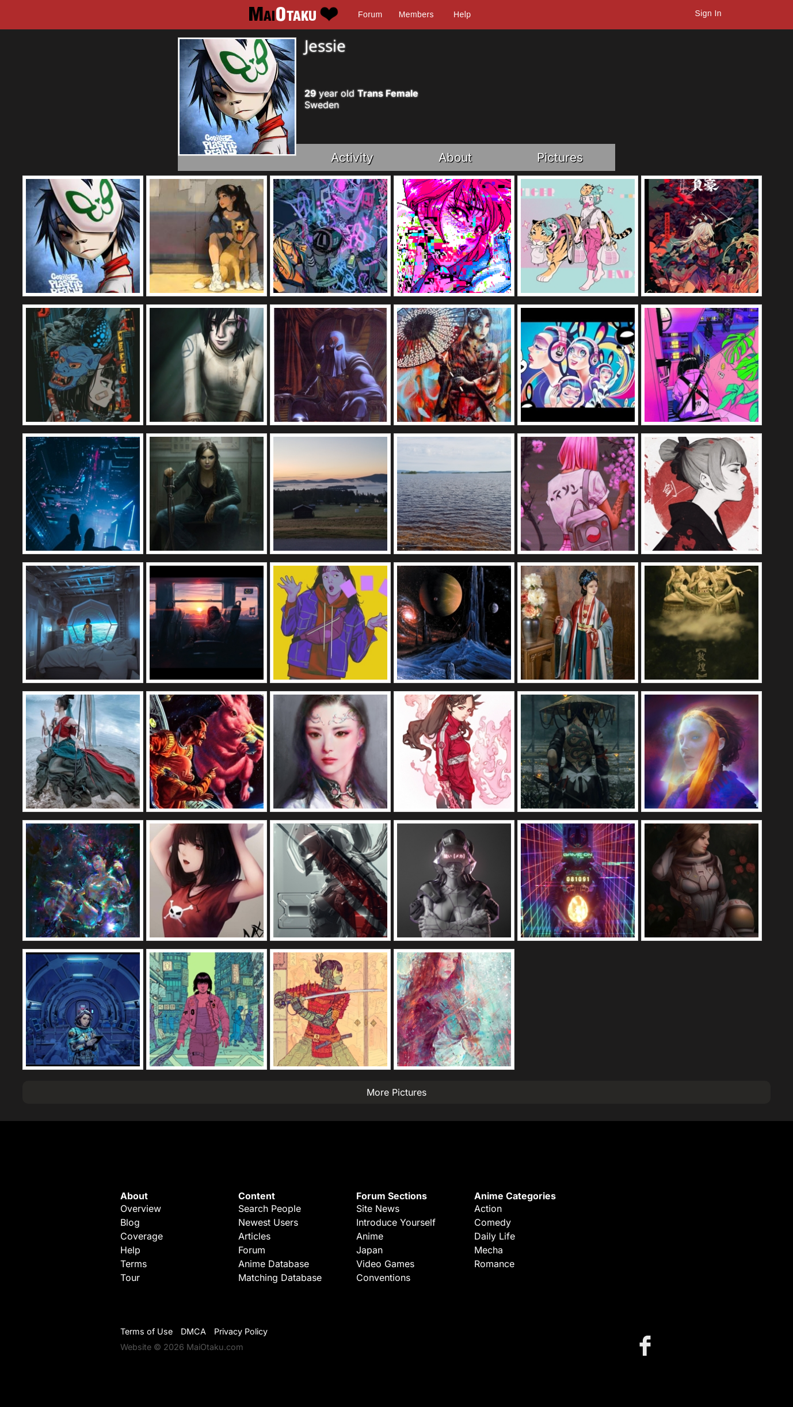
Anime (369, 1236)
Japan (369, 1250)
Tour (130, 1277)
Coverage (141, 1236)
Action (488, 1208)
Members (416, 14)
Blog (130, 1222)
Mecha (488, 1250)
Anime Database (273, 1263)
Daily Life (494, 1236)
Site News (377, 1208)
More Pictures (396, 1092)
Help (462, 14)
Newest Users (268, 1222)
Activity (352, 157)
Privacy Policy (241, 1331)
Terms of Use (146, 1331)
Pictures (560, 157)
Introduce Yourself (396, 1222)
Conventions (383, 1277)
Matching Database (280, 1277)
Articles (254, 1236)
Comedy (492, 1222)
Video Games (385, 1263)
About (455, 157)
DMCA (193, 1331)
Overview (140, 1208)
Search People (269, 1208)
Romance (494, 1263)
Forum (370, 14)
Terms (133, 1263)
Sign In (708, 13)
